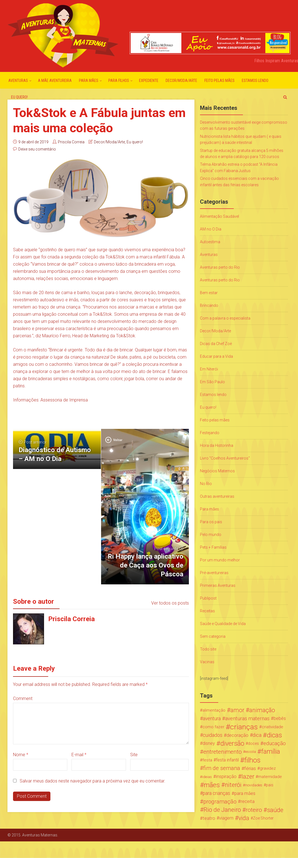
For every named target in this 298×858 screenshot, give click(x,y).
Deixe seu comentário (37, 149)
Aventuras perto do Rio (220, 267)
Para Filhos (118, 80)
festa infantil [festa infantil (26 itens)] (227, 760)
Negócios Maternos (217, 471)
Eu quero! (19, 97)
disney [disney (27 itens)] (208, 743)
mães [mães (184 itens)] (212, 785)
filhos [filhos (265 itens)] (252, 760)
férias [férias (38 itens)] (250, 768)
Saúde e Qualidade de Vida (223, 623)
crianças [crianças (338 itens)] (244, 727)
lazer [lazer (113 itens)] (248, 776)
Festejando (209, 433)
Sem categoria (212, 636)
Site (134, 754)
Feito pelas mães (219, 80)
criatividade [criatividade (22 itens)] (272, 726)
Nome (20, 754)
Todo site (208, 649)
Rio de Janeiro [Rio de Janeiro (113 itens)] (222, 810)
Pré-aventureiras (214, 573)
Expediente (148, 80)
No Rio (206, 483)
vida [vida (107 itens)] (243, 818)
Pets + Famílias (213, 547)
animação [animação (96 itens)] (262, 710)
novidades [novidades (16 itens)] (253, 785)
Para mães (88, 80)
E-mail (78, 754)
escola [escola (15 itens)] (250, 752)
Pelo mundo (210, 534)
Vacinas (207, 662)
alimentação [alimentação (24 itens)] (213, 710)
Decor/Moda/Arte (181, 80)
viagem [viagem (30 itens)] (226, 818)
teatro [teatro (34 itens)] (209, 818)
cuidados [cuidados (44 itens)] (212, 735)
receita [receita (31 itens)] (248, 801)
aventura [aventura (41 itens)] (212, 718)
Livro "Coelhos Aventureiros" (225, 458)
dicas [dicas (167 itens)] (274, 735)
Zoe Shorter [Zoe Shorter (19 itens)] (263, 818)
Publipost (208, 598)
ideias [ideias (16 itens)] (207, 776)
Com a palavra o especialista (225, 318)
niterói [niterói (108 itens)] (233, 785)
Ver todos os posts (170, 603)
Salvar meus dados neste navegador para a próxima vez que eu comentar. (92, 781)
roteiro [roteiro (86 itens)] (254, 810)
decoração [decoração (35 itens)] (237, 735)
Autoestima (210, 242)
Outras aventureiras (217, 496)
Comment (22, 698)
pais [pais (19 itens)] (269, 785)
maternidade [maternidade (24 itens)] (270, 776)
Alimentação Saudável (219, 216)
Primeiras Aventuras (217, 585)
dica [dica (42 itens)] (257, 735)
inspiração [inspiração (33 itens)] (226, 776)
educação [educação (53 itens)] (274, 743)
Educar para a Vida (216, 356)
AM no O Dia (210, 229)
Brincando (209, 305)
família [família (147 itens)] (270, 751)
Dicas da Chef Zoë (216, 343)
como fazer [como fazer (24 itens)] (213, 726)
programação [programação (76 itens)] (220, 801)
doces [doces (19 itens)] (253, 743)
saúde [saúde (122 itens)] (275, 810)
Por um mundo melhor (220, 560)
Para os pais (211, 522)
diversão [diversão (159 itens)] (232, 743)
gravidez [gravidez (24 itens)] (268, 768)
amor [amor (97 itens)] (237, 710)
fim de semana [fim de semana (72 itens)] (221, 768)
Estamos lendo (255, 80)
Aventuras (18, 80)
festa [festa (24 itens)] (207, 760)
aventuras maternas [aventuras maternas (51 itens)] (247, 719)
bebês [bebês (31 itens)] (280, 718)
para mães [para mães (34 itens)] (244, 793)
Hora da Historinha (216, 445)
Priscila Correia (71, 142)
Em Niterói (209, 369)
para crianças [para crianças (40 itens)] (216, 793)
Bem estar (209, 293)
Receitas (207, 611)
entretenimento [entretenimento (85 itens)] (222, 751)
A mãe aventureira (55, 80)
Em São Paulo (212, 382)
